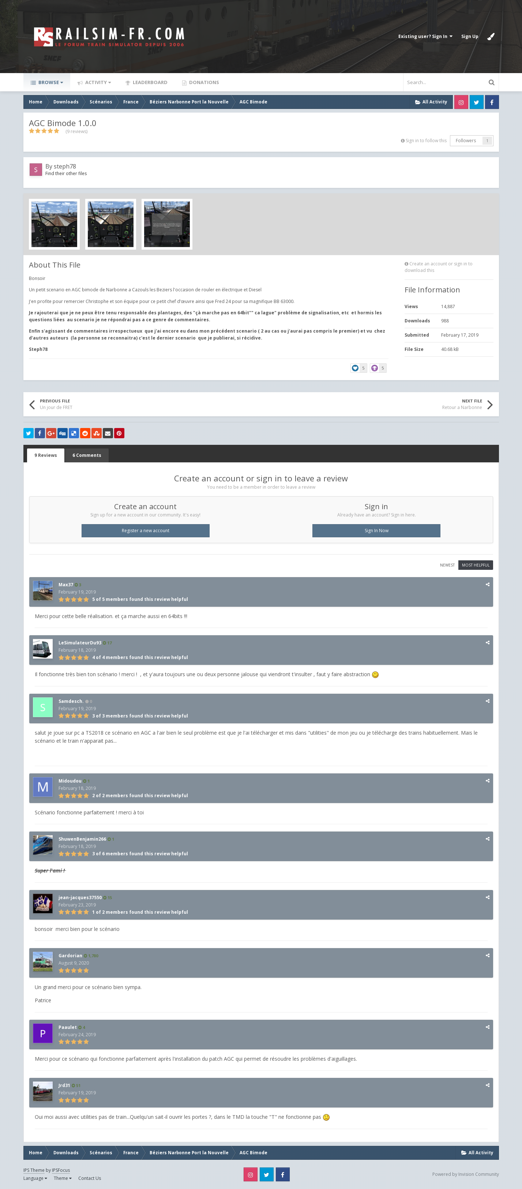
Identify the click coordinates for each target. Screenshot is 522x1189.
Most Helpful (475, 565)
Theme (63, 1178)
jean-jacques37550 (80, 897)
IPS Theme (34, 1170)
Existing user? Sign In (425, 36)
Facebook (492, 102)
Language (35, 1178)
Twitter (477, 102)
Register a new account (145, 530)
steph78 (65, 166)
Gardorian (70, 956)
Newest (447, 565)
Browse (50, 82)
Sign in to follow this (426, 140)
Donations (203, 82)
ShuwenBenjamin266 (82, 839)
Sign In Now (376, 530)
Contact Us (89, 1178)
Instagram (461, 102)
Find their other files (66, 173)
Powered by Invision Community (465, 1174)
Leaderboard (150, 82)
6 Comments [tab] (86, 455)
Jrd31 (64, 1085)
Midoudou (70, 781)
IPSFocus (61, 1170)
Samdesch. (71, 701)
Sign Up (469, 36)
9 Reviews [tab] (45, 455)
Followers (466, 140)
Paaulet (68, 1027)
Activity (97, 82)
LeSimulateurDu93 (80, 643)
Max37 (66, 585)
